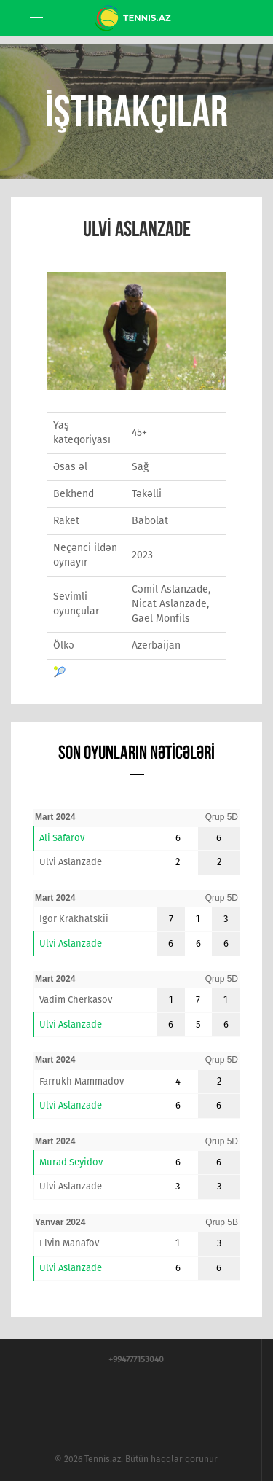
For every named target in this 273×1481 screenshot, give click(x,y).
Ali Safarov (61, 837)
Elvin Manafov (69, 1243)
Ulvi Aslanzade (70, 861)
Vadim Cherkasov (75, 999)
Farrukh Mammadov (81, 1081)
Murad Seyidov (71, 1162)
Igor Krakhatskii (73, 918)
